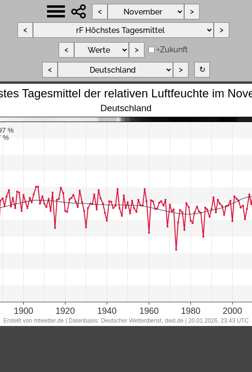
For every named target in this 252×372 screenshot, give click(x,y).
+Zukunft (172, 49)
